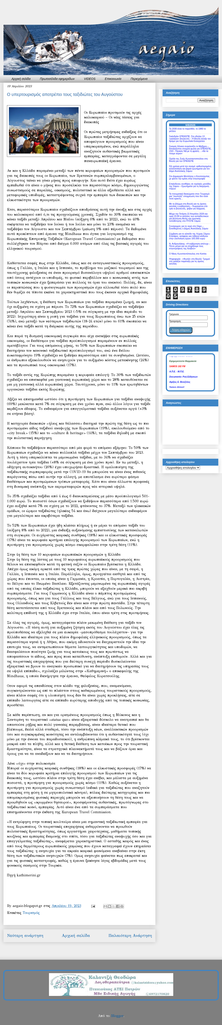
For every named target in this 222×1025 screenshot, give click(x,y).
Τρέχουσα (174, 314)
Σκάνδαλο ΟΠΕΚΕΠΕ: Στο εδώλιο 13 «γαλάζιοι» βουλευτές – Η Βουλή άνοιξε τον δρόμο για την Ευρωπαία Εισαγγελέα (190, 138)
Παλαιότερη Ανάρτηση (130, 935)
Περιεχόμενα (139, 78)
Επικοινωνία (113, 78)
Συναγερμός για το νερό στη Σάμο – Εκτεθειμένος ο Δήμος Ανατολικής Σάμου (188, 227)
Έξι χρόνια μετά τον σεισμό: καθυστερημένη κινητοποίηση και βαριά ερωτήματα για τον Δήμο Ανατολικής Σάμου (190, 168)
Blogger (117, 1016)
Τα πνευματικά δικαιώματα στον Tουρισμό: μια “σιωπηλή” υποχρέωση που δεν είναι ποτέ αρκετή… (189, 196)
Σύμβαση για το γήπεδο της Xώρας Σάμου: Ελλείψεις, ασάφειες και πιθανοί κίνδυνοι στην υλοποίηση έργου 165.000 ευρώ (189, 236)
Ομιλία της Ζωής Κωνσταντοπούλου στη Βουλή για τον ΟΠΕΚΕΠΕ (188, 160)
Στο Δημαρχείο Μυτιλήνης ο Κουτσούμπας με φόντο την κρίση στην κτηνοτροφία (189, 177)
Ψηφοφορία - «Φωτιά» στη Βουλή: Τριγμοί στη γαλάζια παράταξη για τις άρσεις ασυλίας (189, 261)
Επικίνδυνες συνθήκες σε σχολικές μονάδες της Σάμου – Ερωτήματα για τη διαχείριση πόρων (190, 186)
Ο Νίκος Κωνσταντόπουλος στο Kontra (187, 254)
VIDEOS (90, 78)
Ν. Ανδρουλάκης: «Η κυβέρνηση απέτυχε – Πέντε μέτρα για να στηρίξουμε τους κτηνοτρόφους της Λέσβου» (189, 246)
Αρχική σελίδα (21, 78)
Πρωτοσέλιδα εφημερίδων (57, 78)
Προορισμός (175, 321)
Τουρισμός (31, 913)
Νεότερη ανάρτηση (25, 935)
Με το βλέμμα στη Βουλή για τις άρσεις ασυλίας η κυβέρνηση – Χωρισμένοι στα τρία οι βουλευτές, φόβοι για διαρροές (188, 206)
